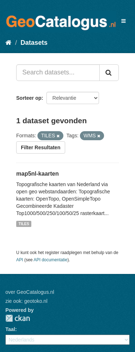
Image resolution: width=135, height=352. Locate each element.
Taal (10, 329)
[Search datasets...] (58, 72)
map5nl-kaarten (37, 174)
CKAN (17, 318)
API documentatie (50, 259)
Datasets (34, 42)
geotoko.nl (36, 301)
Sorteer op (28, 98)
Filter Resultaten (40, 147)
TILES (23, 224)
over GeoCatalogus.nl (29, 292)
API (19, 259)
